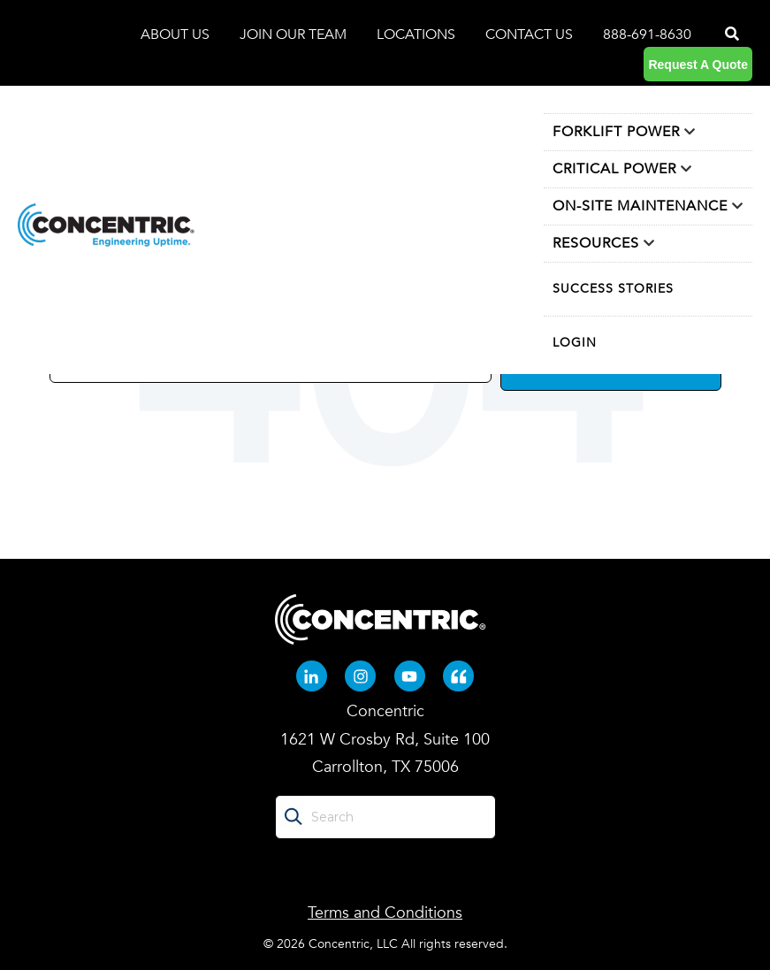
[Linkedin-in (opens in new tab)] (311, 676)
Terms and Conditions (385, 913)
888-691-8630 (647, 34)
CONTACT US (529, 34)
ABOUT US (177, 34)
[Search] (730, 34)
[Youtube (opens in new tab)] (409, 676)
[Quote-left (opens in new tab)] (458, 676)
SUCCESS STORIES (613, 288)
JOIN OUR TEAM (295, 34)
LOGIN (575, 342)
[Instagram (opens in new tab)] (360, 676)
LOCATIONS (418, 34)
